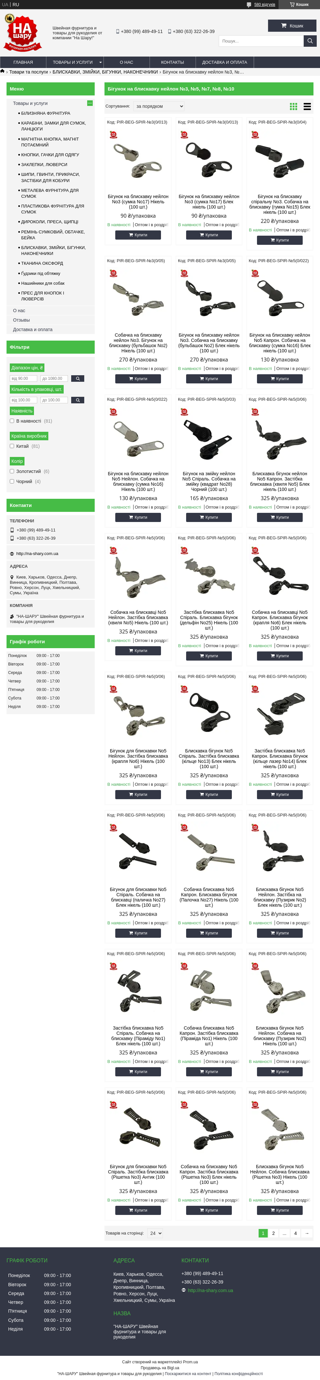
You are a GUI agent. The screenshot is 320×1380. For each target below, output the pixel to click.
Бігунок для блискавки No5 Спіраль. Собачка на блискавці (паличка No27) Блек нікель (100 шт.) (138, 897)
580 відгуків (264, 4)
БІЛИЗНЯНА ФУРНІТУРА (45, 113)
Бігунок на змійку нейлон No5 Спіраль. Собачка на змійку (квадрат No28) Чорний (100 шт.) (208, 481)
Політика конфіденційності (239, 1374)
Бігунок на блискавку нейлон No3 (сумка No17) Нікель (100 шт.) (138, 202)
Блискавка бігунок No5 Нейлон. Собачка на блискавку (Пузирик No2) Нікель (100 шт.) (279, 1035)
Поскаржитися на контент (188, 1374)
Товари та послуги (28, 72)
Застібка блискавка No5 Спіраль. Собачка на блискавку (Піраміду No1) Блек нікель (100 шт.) (138, 1035)
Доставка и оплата (224, 62)
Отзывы (21, 320)
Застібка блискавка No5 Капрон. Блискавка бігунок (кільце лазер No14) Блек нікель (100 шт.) (280, 758)
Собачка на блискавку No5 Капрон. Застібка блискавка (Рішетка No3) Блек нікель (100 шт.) (209, 1174)
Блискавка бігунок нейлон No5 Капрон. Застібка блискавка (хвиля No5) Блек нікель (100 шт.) (280, 481)
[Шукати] (310, 41)
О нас (126, 62)
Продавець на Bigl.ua (160, 1368)
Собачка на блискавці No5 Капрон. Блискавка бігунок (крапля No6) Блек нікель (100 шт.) (280, 620)
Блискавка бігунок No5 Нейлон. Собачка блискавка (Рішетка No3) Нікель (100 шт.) (280, 1174)
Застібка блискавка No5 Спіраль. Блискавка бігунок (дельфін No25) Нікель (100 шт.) (209, 620)
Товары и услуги (73, 62)
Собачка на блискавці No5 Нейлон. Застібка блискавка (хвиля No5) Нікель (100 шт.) (138, 617)
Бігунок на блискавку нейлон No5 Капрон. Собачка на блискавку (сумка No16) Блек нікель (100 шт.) (280, 342)
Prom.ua (190, 1362)
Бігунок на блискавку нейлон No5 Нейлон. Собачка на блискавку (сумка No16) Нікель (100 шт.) (138, 481)
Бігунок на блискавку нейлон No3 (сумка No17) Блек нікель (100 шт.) (209, 202)
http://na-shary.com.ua (37, 553)
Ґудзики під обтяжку (40, 273)
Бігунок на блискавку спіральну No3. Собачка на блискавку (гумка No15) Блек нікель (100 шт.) (279, 204)
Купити (141, 235)
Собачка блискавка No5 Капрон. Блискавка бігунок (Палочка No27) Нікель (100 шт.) (209, 897)
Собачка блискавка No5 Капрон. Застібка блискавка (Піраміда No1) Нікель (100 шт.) (209, 1035)
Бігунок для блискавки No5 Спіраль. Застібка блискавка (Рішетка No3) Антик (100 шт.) (138, 1174)
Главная (23, 62)
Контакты (172, 62)
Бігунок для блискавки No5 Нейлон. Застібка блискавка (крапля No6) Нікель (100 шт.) (138, 758)
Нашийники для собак (42, 283)
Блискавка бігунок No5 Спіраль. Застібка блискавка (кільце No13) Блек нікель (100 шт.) (209, 758)
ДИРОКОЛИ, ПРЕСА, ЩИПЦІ (49, 221)
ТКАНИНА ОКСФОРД (42, 263)
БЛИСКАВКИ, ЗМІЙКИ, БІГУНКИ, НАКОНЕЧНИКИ (105, 72)
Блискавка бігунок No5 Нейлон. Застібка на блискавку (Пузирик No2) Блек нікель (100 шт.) (279, 897)
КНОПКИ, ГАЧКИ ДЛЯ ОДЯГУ (50, 154)
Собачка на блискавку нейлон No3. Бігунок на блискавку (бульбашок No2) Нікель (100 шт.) (138, 342)
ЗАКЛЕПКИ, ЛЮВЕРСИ (44, 164)
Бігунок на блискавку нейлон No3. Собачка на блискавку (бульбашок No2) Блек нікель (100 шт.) (209, 342)
